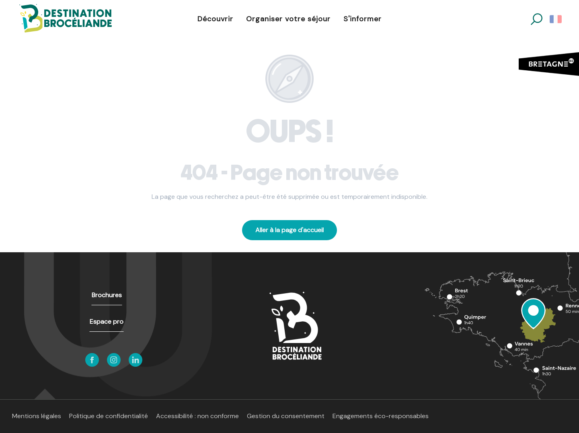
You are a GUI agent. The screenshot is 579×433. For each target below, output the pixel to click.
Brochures (107, 295)
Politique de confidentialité (108, 416)
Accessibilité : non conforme (197, 416)
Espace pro (106, 321)
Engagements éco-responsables (381, 416)
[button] (537, 19)
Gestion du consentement (285, 416)
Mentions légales (36, 416)
